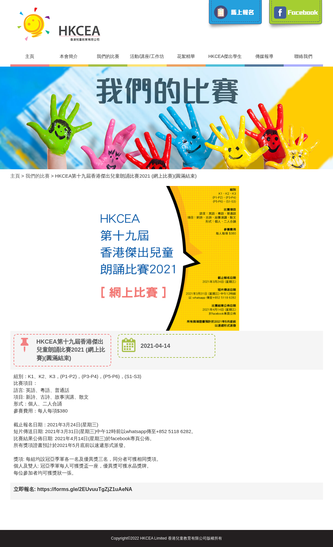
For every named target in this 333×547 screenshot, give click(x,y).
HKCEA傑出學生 (225, 56)
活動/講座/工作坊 (147, 56)
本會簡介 (69, 56)
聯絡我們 (303, 56)
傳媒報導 (264, 56)
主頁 (29, 56)
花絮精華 (186, 56)
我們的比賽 (108, 56)
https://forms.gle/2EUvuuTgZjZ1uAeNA (84, 489)
